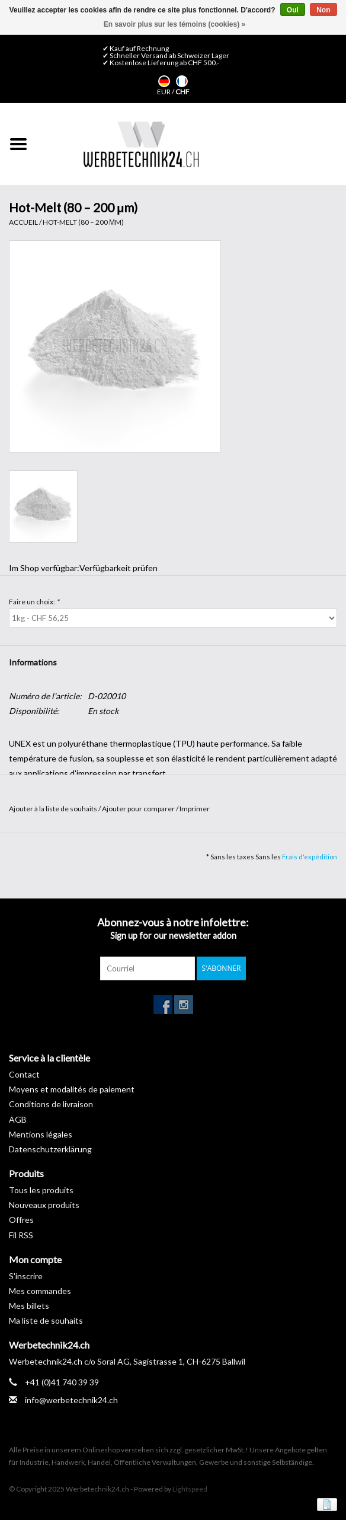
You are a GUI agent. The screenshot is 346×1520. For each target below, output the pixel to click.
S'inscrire (26, 1276)
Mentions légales (40, 1134)
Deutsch (164, 81)
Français (182, 81)
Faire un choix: (34, 601)
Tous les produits (41, 1190)
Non (323, 10)
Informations (33, 662)
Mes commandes (40, 1291)
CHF (182, 91)
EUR (164, 91)
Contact (24, 1074)
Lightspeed (189, 1488)
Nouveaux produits (44, 1205)
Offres (21, 1220)
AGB (18, 1119)
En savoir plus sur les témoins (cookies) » (174, 24)
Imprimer (195, 808)
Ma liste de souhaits (46, 1320)
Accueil (23, 222)
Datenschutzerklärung (50, 1149)
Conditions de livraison (51, 1104)
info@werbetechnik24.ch (71, 1400)
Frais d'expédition (309, 857)
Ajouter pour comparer (139, 808)
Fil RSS (21, 1235)
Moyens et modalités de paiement (71, 1089)
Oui (293, 10)
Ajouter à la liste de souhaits (53, 808)
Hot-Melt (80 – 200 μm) (83, 222)
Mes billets (29, 1306)
